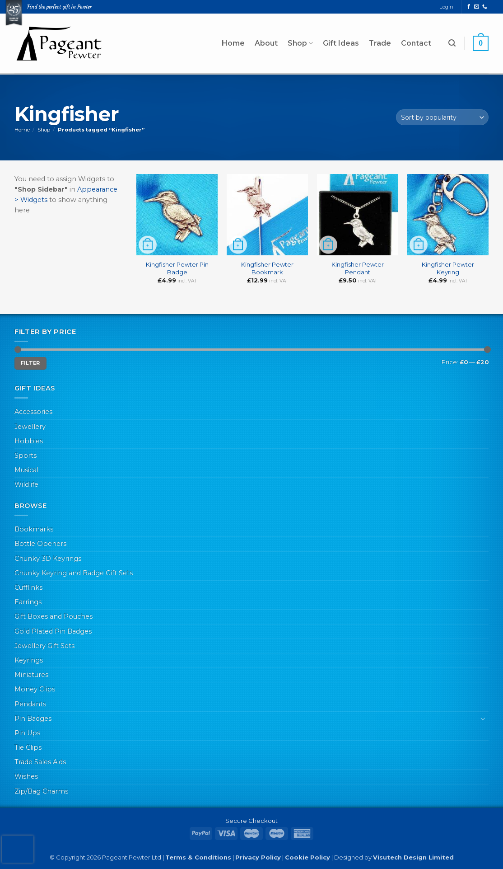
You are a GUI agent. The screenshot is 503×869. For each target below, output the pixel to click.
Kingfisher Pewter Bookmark (267, 268)
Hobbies (28, 441)
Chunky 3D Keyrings (47, 558)
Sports (25, 455)
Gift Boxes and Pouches (53, 616)
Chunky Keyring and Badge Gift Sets (73, 573)
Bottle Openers (40, 544)
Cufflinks (28, 587)
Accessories (33, 412)
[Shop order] (442, 117)
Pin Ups (27, 733)
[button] (452, 43)
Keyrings (28, 660)
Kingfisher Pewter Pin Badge (177, 268)
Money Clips (34, 689)
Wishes (26, 776)
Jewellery (30, 427)
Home (233, 43)
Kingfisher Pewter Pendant (357, 268)
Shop (300, 43)
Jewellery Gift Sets (44, 646)
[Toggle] (483, 718)
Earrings (28, 602)
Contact (416, 43)
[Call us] (484, 6)
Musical (26, 470)
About (266, 43)
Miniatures (31, 675)
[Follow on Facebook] (468, 6)
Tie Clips (28, 747)
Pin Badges (32, 718)
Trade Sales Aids (40, 762)
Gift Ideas (341, 43)
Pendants (30, 704)
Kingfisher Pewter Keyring (448, 268)
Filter (30, 363)
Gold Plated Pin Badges (53, 631)
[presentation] (17, 849)
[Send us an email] (476, 6)
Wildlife (26, 484)
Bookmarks (33, 529)
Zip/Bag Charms (41, 791)
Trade (380, 43)
